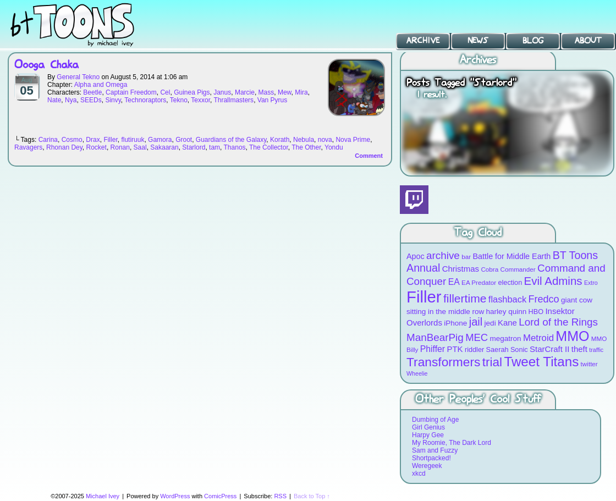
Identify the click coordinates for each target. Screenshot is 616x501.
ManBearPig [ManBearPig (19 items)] (435, 337)
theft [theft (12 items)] (579, 349)
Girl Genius (428, 427)
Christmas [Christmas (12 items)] (460, 268)
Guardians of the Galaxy (231, 140)
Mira (301, 92)
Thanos (235, 147)
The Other (306, 147)
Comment (368, 155)
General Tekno (78, 77)
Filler (110, 140)
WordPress (175, 496)
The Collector (268, 147)
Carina (48, 140)
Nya (70, 100)
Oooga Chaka (46, 65)
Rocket (96, 147)
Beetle (92, 92)
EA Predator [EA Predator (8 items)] (478, 282)
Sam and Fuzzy (435, 450)
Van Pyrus (272, 100)
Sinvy (112, 100)
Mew (285, 92)
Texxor (200, 100)
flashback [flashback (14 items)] (507, 299)
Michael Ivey (102, 496)
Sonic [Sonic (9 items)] (519, 349)
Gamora (160, 140)
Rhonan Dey (64, 147)
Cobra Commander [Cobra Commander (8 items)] (508, 269)
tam (214, 147)
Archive (422, 40)
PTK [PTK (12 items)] (455, 349)
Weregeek (427, 466)
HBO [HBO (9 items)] (536, 311)
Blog (532, 40)
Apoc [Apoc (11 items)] (415, 256)
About (588, 40)
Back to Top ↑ (312, 496)
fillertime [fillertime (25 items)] (465, 298)
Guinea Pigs (192, 92)
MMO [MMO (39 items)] (572, 336)
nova (325, 140)
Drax (93, 140)
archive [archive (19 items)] (443, 255)
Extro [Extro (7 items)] (591, 282)
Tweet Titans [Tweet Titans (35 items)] (541, 361)
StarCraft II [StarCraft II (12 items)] (549, 349)
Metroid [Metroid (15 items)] (538, 338)
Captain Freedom (131, 92)
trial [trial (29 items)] (492, 362)
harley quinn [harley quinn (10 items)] (506, 311)
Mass (266, 92)
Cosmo (72, 140)
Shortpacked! (431, 458)
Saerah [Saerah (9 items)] (497, 349)
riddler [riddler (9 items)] (474, 349)
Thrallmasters (233, 100)
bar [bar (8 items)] (466, 256)
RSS (280, 496)
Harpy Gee (428, 435)
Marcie (245, 92)
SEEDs (91, 100)
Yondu (333, 147)
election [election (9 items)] (510, 282)
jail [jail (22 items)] (476, 322)
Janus (222, 92)
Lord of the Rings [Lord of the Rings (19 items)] (558, 322)
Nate (54, 100)
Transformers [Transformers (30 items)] (443, 362)
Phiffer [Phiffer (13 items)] (432, 349)
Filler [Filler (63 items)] (424, 297)
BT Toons (83, 24)
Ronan (120, 147)
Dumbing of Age (435, 419)
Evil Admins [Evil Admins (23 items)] (553, 280)
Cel (165, 92)
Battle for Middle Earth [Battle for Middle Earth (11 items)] (511, 256)
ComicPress (220, 496)
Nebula (303, 140)
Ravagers (28, 147)
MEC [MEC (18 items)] (476, 337)
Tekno (179, 100)
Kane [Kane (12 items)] (507, 322)
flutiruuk (132, 140)
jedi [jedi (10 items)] (490, 323)
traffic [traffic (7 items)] (596, 349)
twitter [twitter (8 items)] (589, 363)
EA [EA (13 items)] (454, 282)
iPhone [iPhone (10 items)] (455, 323)
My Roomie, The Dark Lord (451, 443)
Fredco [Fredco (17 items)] (543, 299)
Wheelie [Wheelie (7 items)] (417, 373)
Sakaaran (164, 147)
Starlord (193, 147)
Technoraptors (145, 100)
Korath (279, 140)
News (478, 40)
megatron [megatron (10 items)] (505, 338)
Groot (183, 140)
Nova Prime (353, 140)
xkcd (419, 473)
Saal (140, 147)
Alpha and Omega (101, 85)
